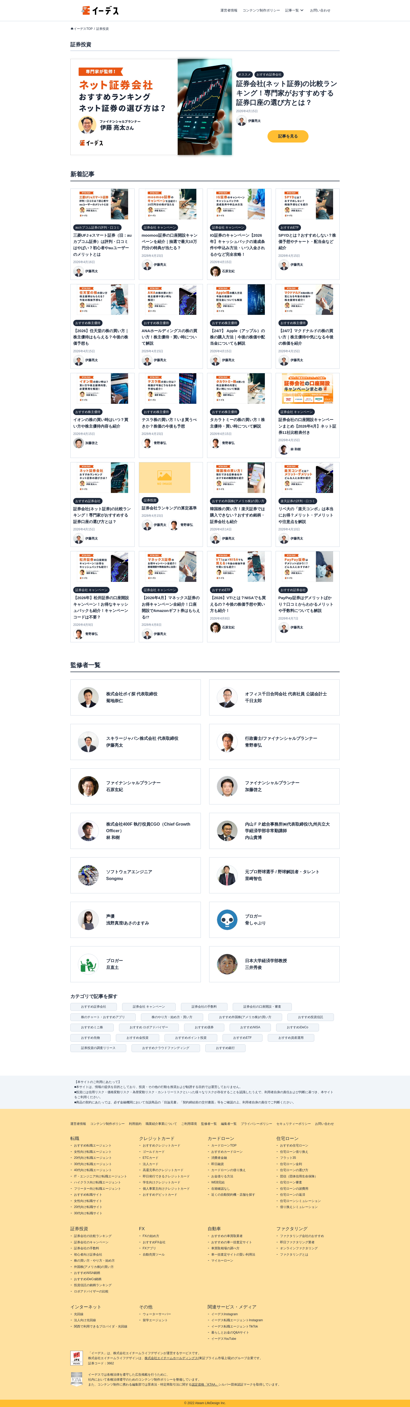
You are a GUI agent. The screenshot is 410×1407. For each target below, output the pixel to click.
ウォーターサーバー (157, 1314)
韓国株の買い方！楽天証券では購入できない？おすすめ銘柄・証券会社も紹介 (237, 515)
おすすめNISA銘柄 (87, 1273)
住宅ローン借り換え (294, 1152)
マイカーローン (222, 1260)
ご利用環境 (189, 1124)
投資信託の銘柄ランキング (93, 1285)
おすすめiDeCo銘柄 (87, 1279)
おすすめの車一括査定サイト (231, 1242)
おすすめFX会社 (154, 1242)
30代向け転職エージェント (93, 1164)
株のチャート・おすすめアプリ (103, 1017)
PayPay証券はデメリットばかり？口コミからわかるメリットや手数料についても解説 (305, 604)
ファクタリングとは (294, 1254)
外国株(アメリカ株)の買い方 (94, 1267)
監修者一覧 (209, 1124)
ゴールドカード (154, 1152)
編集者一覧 (229, 1124)
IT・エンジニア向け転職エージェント (100, 1176)
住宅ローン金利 (291, 1164)
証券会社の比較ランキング (93, 1236)
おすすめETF (242, 1038)
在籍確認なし (220, 1188)
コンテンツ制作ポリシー (261, 10)
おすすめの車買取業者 (227, 1236)
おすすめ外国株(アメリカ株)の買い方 (245, 1017)
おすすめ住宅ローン (294, 1145)
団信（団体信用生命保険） (299, 1176)
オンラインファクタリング (299, 1248)
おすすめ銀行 (225, 1048)
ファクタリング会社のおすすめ (302, 1236)
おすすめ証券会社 (93, 1006)
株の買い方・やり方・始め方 (94, 1260)
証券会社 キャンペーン (149, 1006)
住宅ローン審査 (291, 1182)
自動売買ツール (154, 1254)
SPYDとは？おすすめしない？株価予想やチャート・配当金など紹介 (307, 241)
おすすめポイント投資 (191, 1038)
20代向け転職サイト (88, 1207)
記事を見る (288, 136)
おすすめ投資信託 (310, 1017)
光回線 (78, 1314)
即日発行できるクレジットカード (166, 1176)
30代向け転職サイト (88, 1213)
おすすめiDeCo (297, 1027)
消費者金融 (219, 1158)
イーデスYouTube (223, 1339)
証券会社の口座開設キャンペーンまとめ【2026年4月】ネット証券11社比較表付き (307, 426)
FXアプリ (149, 1248)
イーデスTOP (83, 29)
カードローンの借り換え (228, 1170)
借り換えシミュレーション (299, 1207)
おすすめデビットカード (160, 1194)
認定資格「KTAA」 (205, 1384)
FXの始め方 (151, 1236)
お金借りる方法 (222, 1176)
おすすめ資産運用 (291, 1038)
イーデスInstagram (224, 1314)
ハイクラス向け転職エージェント (97, 1182)
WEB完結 (218, 1182)
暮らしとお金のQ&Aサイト (230, 1332)
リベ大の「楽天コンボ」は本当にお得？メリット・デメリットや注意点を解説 (305, 515)
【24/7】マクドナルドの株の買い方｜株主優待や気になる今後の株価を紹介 (305, 337)
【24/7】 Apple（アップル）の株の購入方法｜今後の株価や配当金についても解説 (237, 337)
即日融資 (217, 1164)
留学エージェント (155, 1320)
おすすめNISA (250, 1027)
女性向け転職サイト (88, 1201)
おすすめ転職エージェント (93, 1145)
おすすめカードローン (227, 1152)
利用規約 (135, 1124)
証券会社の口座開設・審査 (262, 1006)
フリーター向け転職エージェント (97, 1188)
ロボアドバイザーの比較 (91, 1291)
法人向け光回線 (85, 1320)
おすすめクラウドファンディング (165, 1048)
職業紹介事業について (161, 1124)
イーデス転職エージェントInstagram (237, 1320)
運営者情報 (228, 10)
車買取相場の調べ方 (225, 1248)
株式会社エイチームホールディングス (171, 1358)
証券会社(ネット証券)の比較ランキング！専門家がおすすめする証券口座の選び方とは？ (286, 93)
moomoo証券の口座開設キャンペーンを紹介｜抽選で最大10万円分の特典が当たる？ (169, 241)
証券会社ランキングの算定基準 (169, 508)
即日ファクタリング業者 (297, 1242)
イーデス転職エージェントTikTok (234, 1326)
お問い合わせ (320, 10)
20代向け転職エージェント (93, 1158)
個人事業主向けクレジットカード (166, 1188)
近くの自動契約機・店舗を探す (233, 1194)
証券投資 (102, 29)
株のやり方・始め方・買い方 (172, 1017)
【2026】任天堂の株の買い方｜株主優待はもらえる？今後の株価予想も (101, 337)
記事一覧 (292, 10)
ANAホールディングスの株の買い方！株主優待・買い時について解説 (169, 337)
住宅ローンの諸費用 (294, 1188)
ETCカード (150, 1158)
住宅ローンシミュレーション (300, 1201)
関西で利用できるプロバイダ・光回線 (100, 1326)
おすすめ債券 (204, 1027)
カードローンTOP (223, 1145)
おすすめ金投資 (138, 1038)
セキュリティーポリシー (293, 1124)
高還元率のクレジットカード (163, 1170)
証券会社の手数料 (204, 1006)
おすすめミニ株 (92, 1027)
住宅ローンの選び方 (294, 1170)
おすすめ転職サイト (88, 1194)
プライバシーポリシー (256, 1124)
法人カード (150, 1164)
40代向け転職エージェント (93, 1170)
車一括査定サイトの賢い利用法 (233, 1254)
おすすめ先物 (90, 1038)
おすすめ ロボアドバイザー (149, 1027)
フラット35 (288, 1158)
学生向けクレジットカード (161, 1182)
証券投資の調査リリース (98, 1048)
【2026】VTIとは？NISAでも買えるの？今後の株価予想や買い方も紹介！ (238, 604)
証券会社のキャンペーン (91, 1242)
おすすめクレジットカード (161, 1145)
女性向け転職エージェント (93, 1152)
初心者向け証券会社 (88, 1254)
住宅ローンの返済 (292, 1194)
